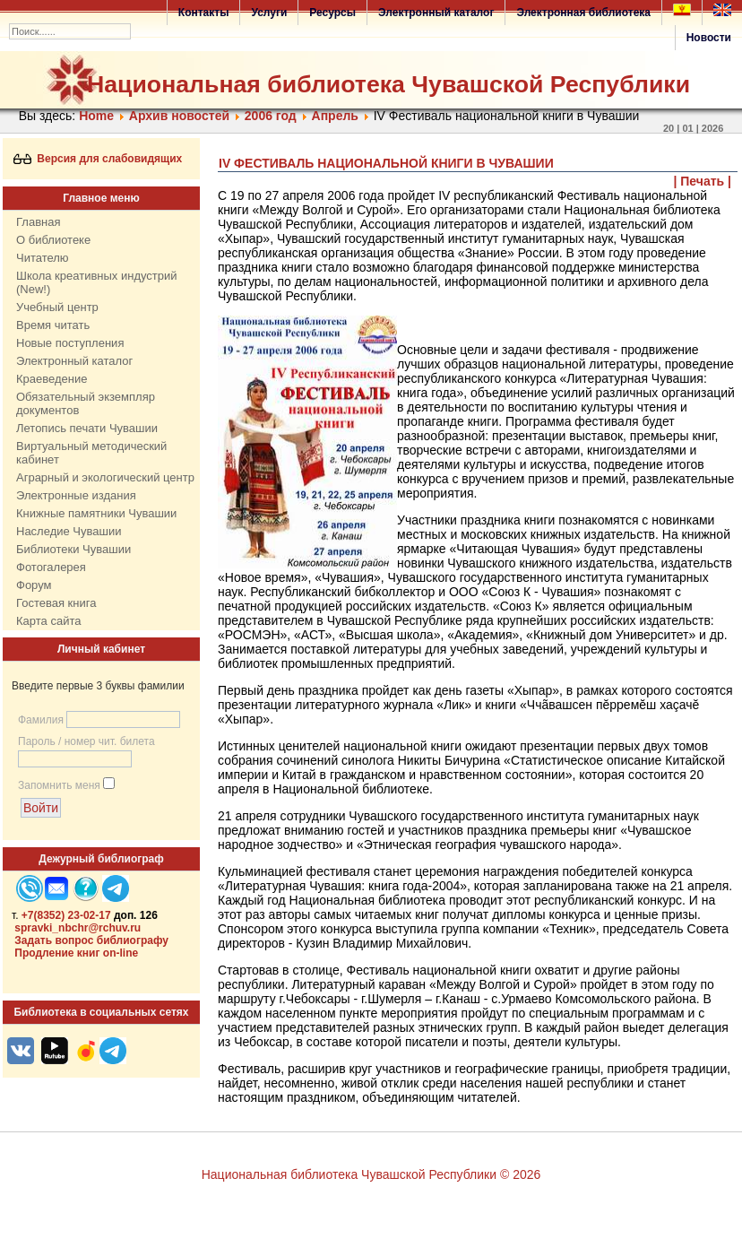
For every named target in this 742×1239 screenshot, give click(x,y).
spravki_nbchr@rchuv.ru (77, 928)
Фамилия (41, 720)
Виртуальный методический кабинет (91, 452)
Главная (38, 222)
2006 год (271, 115)
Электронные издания (76, 495)
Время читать (53, 325)
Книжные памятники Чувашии (96, 513)
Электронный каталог (436, 12)
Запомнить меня (59, 785)
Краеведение (51, 379)
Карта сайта (48, 621)
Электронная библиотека (583, 12)
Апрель (335, 115)
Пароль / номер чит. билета (86, 741)
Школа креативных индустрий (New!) (96, 282)
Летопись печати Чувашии (87, 428)
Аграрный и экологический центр (105, 477)
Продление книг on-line (76, 953)
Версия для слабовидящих (98, 158)
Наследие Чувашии (68, 531)
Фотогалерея (51, 567)
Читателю (42, 257)
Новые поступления (70, 343)
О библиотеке (53, 240)
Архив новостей (179, 115)
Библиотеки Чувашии (73, 549)
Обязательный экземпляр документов (85, 403)
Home (96, 115)
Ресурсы (332, 12)
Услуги (269, 12)
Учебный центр (57, 307)
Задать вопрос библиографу (91, 940)
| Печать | (703, 181)
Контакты (203, 12)
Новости (708, 37)
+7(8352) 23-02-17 (66, 915)
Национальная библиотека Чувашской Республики (388, 84)
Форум (34, 585)
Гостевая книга (56, 603)
